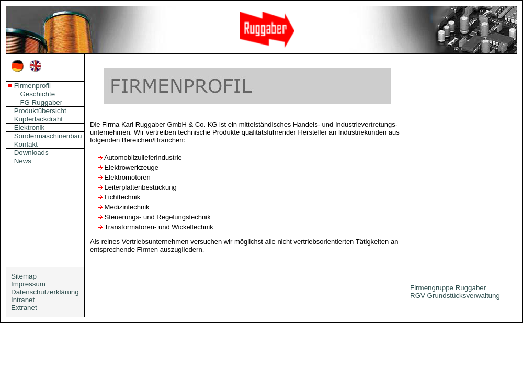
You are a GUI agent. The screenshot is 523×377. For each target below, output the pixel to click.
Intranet (23, 300)
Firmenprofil (32, 86)
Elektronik (29, 127)
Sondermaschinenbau (48, 136)
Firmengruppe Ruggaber (448, 288)
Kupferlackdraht (38, 119)
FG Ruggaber (41, 102)
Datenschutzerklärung (45, 292)
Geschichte (37, 94)
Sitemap (24, 276)
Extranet (24, 308)
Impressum (28, 284)
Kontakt (26, 144)
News (22, 161)
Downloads (31, 153)
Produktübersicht (40, 111)
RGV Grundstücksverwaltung (455, 296)
